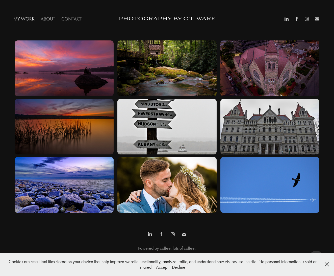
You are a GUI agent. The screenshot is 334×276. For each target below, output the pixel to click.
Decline (178, 267)
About (48, 19)
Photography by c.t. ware (167, 19)
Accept (162, 267)
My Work (24, 19)
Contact (71, 19)
